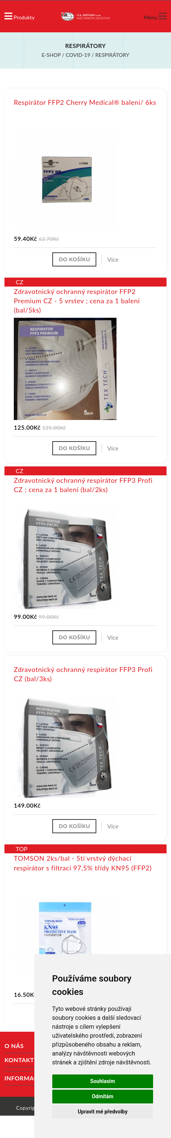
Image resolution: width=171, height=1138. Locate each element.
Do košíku (74, 259)
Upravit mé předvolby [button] (102, 1112)
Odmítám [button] (103, 1096)
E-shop (51, 55)
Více (112, 259)
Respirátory (112, 55)
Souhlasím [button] (102, 1081)
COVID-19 (78, 55)
